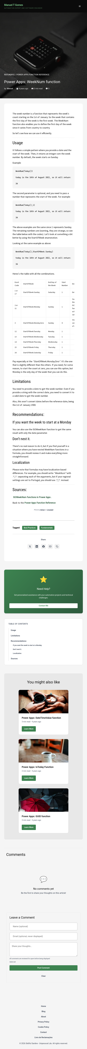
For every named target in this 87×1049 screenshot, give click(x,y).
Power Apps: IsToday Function (38, 767)
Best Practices (30, 528)
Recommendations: (19, 641)
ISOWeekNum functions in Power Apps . (32, 497)
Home (43, 1006)
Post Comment (43, 968)
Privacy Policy (43, 1022)
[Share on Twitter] (30, 546)
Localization (17, 653)
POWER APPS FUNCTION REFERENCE (32, 75)
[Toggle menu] (80, 6)
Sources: (14, 659)
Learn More (28, 729)
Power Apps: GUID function (36, 816)
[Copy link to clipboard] (57, 546)
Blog (43, 1011)
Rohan (42, 510)
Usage (13, 630)
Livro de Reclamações (43, 1037)
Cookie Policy (43, 1027)
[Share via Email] (50, 546)
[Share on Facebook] (43, 546)
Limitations (15, 636)
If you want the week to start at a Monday (27, 645)
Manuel (10, 89)
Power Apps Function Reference (39, 502)
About (43, 1017)
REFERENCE (9, 75)
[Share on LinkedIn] (36, 546)
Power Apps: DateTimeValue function (41, 717)
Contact (43, 1032)
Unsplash (50, 510)
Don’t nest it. (17, 649)
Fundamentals (47, 528)
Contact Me (43, 606)
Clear (43, 976)
